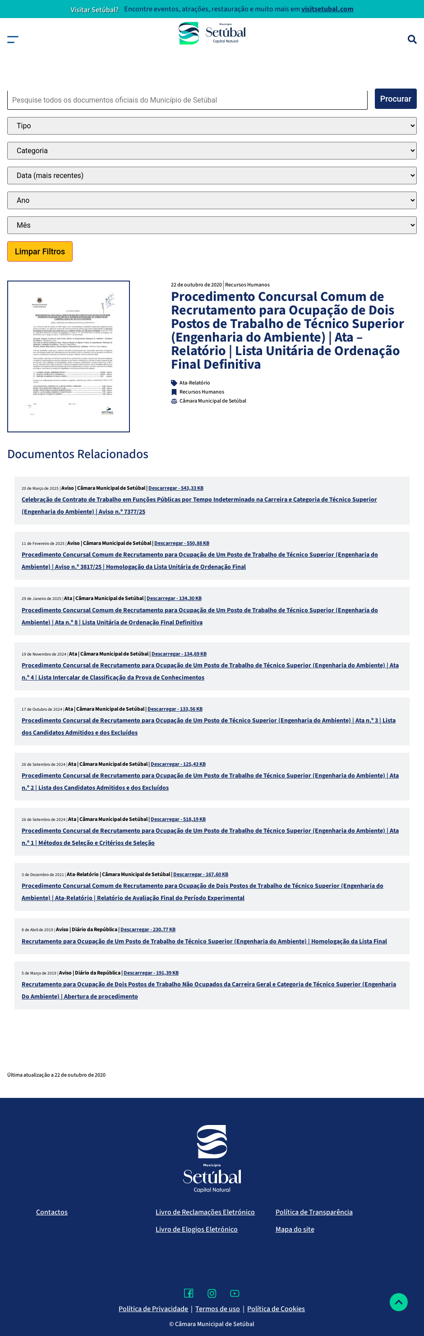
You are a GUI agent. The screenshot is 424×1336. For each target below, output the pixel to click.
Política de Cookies (276, 1309)
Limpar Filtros (40, 251)
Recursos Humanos (247, 285)
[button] (12, 39)
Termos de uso (217, 1309)
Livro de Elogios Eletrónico (197, 1229)
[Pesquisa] (412, 39)
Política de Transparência (314, 1212)
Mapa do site (295, 1229)
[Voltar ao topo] (399, 1302)
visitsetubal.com (327, 9)
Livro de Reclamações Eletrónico (205, 1212)
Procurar (395, 98)
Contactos (52, 1212)
